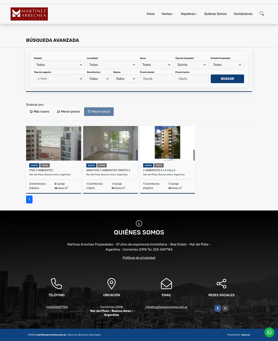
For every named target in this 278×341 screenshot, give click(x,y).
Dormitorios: (94, 72)
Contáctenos (243, 14)
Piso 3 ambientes (41, 170)
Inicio (151, 14)
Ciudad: (38, 58)
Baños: (117, 72)
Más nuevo (39, 111)
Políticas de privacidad (139, 258)
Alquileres (188, 14)
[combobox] (59, 65)
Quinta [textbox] (182, 65)
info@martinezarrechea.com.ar (166, 307)
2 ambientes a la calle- (159, 170)
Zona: (143, 58)
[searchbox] (37, 85)
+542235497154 (56, 307)
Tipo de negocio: (42, 72)
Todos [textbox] (40, 65)
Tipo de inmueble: (184, 58)
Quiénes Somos (215, 14)
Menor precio (68, 111)
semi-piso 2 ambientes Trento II (108, 170)
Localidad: (92, 58)
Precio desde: (147, 72)
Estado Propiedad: (220, 58)
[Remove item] (39, 78)
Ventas (167, 14)
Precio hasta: (182, 72)
